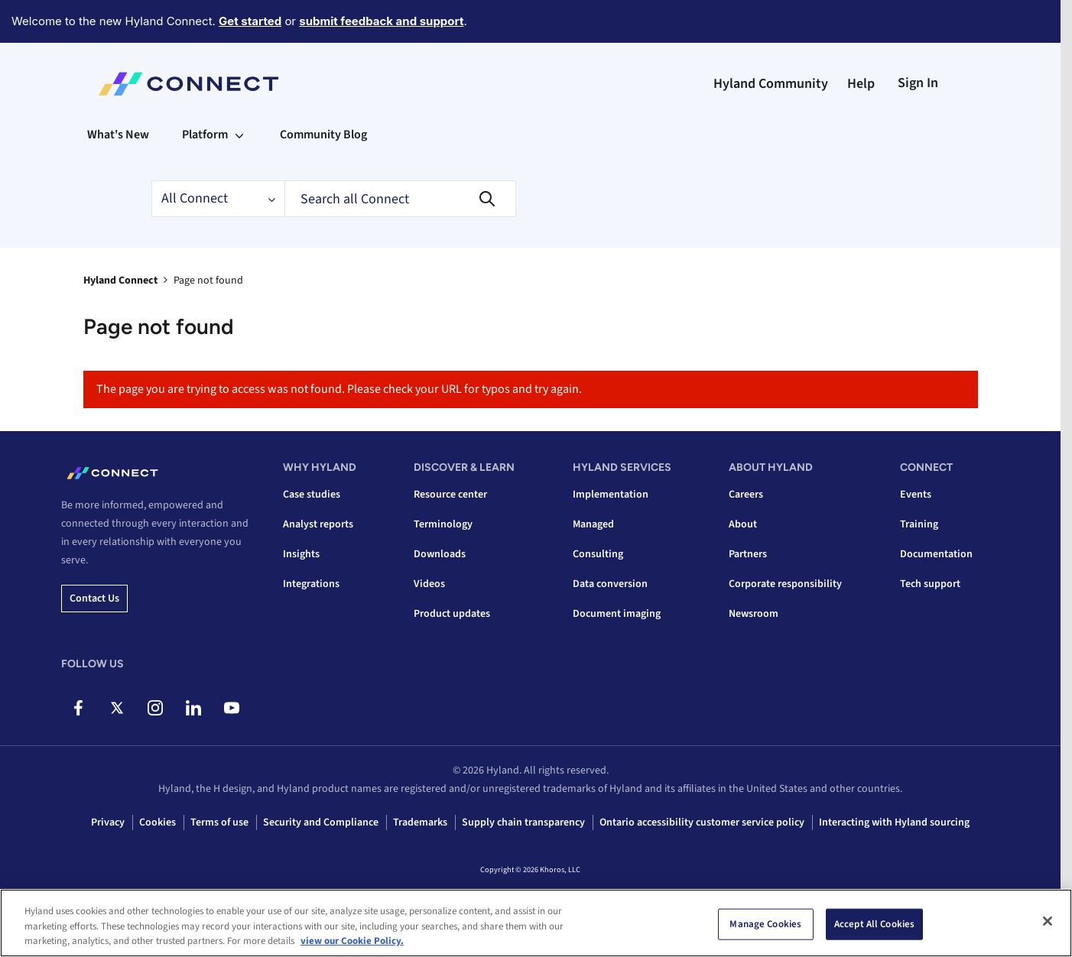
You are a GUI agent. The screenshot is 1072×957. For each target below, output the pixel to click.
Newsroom (753, 613)
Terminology (443, 524)
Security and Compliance (320, 822)
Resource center (450, 494)
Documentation (936, 554)
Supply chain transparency (523, 822)
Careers (746, 494)
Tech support (930, 584)
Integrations (311, 584)
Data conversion (610, 584)
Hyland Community (770, 83)
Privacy (108, 822)
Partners (748, 554)
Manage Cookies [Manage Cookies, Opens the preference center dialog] (765, 923)
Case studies (311, 494)
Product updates (452, 613)
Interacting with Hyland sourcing (894, 822)
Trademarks (420, 822)
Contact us (94, 598)
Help (861, 83)
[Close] (1047, 921)
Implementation (610, 494)
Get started (250, 21)
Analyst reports (318, 524)
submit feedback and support (381, 21)
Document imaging (617, 613)
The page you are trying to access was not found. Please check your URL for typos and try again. (339, 389)
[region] (536, 923)
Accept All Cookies (874, 923)
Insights (301, 554)
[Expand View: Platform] (239, 134)
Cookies (157, 822)
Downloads (440, 554)
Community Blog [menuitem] (323, 134)
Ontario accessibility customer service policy (701, 822)
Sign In (918, 82)
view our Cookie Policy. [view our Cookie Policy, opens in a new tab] (352, 941)
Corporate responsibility (785, 584)
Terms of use (219, 822)
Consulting (598, 554)
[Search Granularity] (217, 198)
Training (919, 524)
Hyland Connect (120, 280)
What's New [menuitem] (118, 134)
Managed (593, 524)
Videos (429, 584)
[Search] (400, 198)
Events (915, 494)
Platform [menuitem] (205, 134)
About (743, 524)
